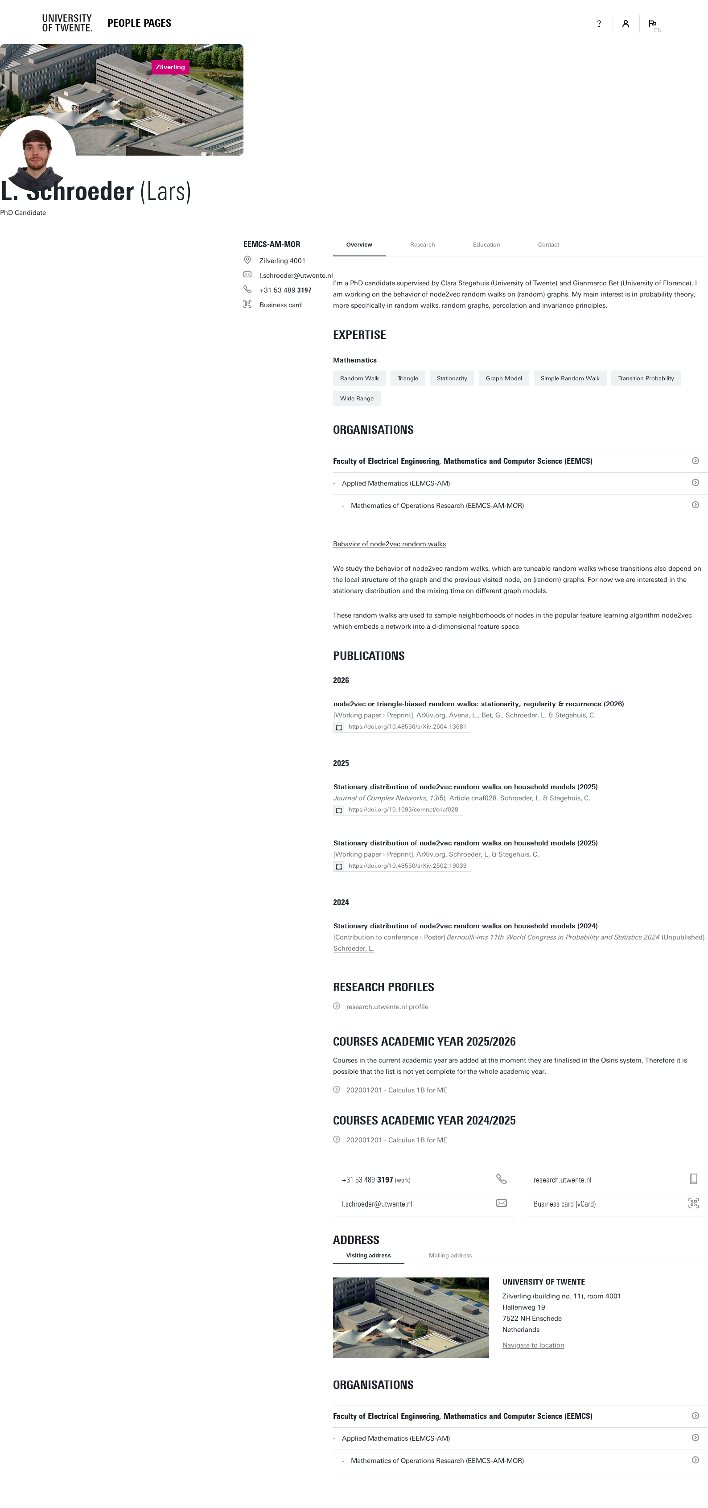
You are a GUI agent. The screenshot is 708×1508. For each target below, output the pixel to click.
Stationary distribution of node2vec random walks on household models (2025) (465, 787)
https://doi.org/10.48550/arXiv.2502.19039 (408, 865)
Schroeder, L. (526, 715)
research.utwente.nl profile (387, 1007)
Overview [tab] (359, 244)
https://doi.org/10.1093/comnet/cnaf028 (403, 809)
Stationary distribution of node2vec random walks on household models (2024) (465, 926)
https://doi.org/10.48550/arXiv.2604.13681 (408, 726)
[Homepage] (139, 24)
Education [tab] (486, 244)
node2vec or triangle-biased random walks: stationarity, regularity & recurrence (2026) (478, 704)
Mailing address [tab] (450, 1255)
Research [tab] (422, 244)
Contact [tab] (548, 244)
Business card (280, 305)
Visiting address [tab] (368, 1255)
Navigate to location (533, 1345)
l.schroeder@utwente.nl (296, 276)
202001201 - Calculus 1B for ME (396, 1090)
